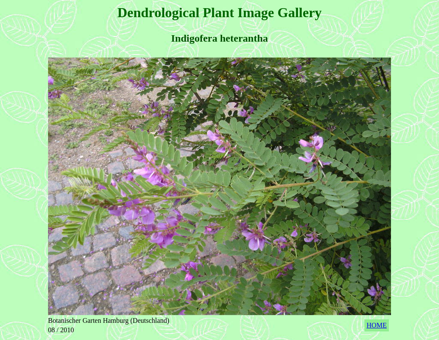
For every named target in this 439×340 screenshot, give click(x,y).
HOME (377, 325)
